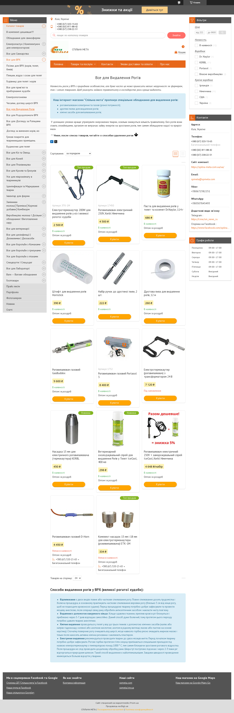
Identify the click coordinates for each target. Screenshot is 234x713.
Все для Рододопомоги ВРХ (22, 115)
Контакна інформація (74, 682)
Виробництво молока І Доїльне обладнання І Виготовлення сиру (24, 219)
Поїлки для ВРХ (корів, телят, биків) (22, 67)
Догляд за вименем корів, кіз (22, 130)
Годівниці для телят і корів (21, 81)
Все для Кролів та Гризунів (21, 170)
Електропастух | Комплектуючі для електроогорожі (23, 45)
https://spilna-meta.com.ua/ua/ (207, 167)
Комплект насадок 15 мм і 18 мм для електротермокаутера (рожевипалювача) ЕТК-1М (117, 540)
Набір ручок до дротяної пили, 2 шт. (117, 293)
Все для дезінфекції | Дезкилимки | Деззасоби (20, 236)
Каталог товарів (15, 26)
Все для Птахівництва (18, 164)
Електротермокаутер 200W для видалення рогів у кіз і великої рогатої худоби (71, 213)
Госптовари (12, 280)
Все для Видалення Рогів (20, 109)
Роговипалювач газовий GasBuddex (66, 371)
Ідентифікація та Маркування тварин (22, 188)
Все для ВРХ (13, 59)
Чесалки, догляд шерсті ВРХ (22, 103)
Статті (9, 309)
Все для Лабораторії (18, 268)
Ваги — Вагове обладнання (21, 274)
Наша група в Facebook (18, 687)
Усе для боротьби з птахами (22, 256)
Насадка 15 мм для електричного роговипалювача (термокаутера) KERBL (70, 455)
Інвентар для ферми (18, 196)
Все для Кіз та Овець (18, 152)
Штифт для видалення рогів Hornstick (69, 293)
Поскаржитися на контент (110, 709)
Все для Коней (14, 158)
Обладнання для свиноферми (23, 38)
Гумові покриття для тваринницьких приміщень (20, 138)
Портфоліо (12, 292)
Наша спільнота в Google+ (20, 692)
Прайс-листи (13, 286)
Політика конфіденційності (139, 709)
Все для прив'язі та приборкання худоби (18, 89)
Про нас (165, 64)
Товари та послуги (82, 64)
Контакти (107, 64)
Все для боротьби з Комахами (23, 244)
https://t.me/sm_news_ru (204, 219)
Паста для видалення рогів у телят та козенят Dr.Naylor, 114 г (163, 207)
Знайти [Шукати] (176, 35)
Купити (69, 242)
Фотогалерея (13, 298)
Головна (58, 64)
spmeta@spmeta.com (203, 179)
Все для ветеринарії (17, 228)
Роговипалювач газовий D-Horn (70, 536)
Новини (10, 303)
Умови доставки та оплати (136, 64)
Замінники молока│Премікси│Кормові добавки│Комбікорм (21, 205)
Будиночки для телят (18, 146)
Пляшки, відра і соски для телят (24, 75)
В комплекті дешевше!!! (20, 32)
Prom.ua (134, 703)
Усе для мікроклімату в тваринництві (19, 178)
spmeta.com (125, 682)
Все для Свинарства (17, 53)
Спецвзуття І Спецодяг (19, 262)
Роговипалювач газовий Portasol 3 (117, 375)
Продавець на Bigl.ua (117, 706)
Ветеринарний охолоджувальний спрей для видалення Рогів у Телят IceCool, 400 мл (117, 457)
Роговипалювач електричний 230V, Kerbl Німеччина (115, 211)
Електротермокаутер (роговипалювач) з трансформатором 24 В (158, 373)
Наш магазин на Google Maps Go (193, 682)
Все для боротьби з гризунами (23, 250)
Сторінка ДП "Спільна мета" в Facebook (26, 682)
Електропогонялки (16, 97)
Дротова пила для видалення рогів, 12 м (162, 293)
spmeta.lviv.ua (126, 687)
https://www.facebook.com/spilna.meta (210, 227)
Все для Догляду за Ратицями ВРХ (23, 123)
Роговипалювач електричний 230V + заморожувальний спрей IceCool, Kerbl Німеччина (163, 455)
